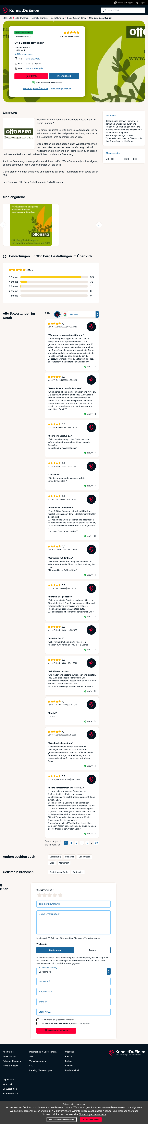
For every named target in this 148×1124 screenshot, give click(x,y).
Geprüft (90, 367)
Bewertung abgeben (61, 88)
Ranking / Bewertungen (40, 1070)
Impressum (8, 1079)
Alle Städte (8, 19)
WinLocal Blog (10, 1089)
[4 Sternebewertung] (55, 895)
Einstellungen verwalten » (92, 1114)
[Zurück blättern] (3, 225)
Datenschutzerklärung (53, 1023)
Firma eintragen (10, 1065)
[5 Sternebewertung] (60, 895)
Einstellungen (50, 1051)
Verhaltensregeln (92, 938)
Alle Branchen (26, 19)
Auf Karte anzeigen (23, 54)
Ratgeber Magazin (12, 1061)
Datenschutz (35, 1051)
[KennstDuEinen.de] (21, 10)
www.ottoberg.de (34, 68)
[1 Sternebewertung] (39, 895)
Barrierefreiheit (72, 1070)
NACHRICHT (64, 76)
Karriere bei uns (10, 1093)
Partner (68, 1061)
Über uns (69, 1051)
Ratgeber (44, 19)
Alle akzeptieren (91, 1119)
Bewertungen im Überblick (35, 88)
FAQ (31, 1065)
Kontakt (69, 1065)
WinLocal (7, 1084)
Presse (68, 1056)
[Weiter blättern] (99, 225)
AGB (46, 1020)
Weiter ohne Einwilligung (61, 1119)
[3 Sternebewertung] (49, 895)
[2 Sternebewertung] (44, 895)
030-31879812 (33, 58)
